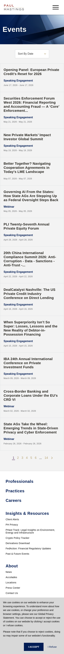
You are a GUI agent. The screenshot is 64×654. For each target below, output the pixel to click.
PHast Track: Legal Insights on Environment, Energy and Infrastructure (30, 531)
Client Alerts (12, 519)
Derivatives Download (18, 543)
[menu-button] (55, 7)
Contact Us (12, 593)
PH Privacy (12, 524)
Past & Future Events (17, 553)
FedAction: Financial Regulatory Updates (28, 548)
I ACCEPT (33, 646)
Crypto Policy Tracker (17, 538)
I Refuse (52, 646)
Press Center (13, 587)
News (9, 572)
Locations (11, 582)
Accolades (11, 577)
